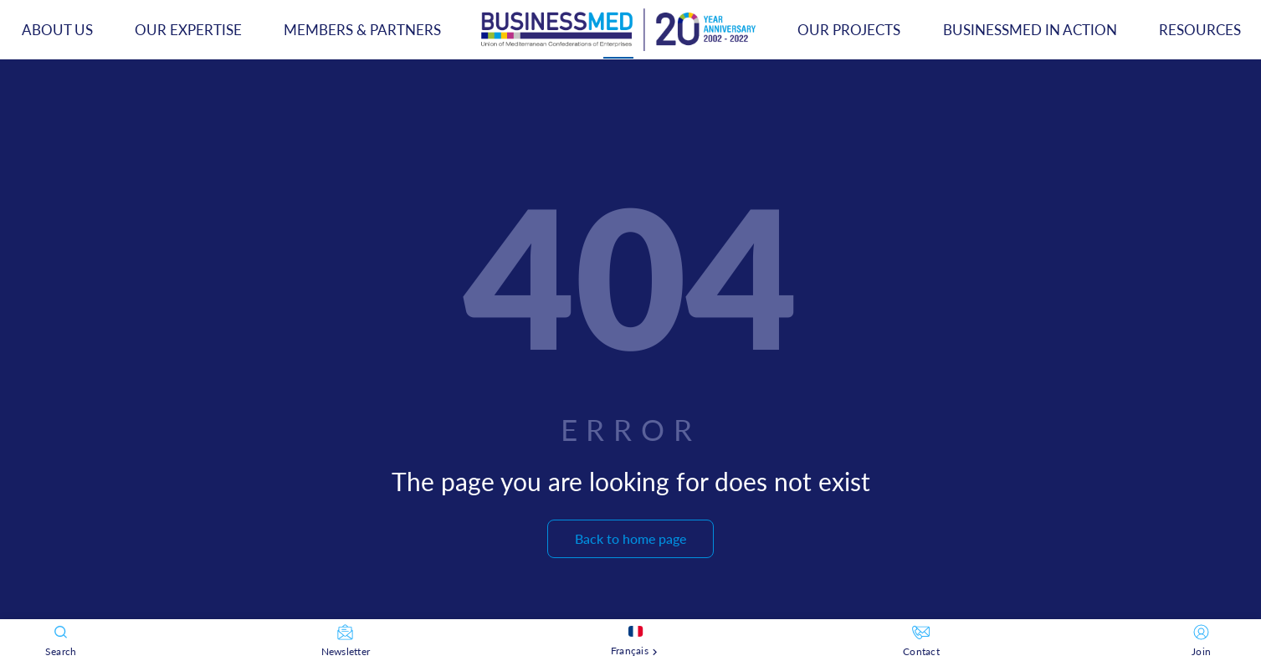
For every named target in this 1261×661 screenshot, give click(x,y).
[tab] (618, 29)
